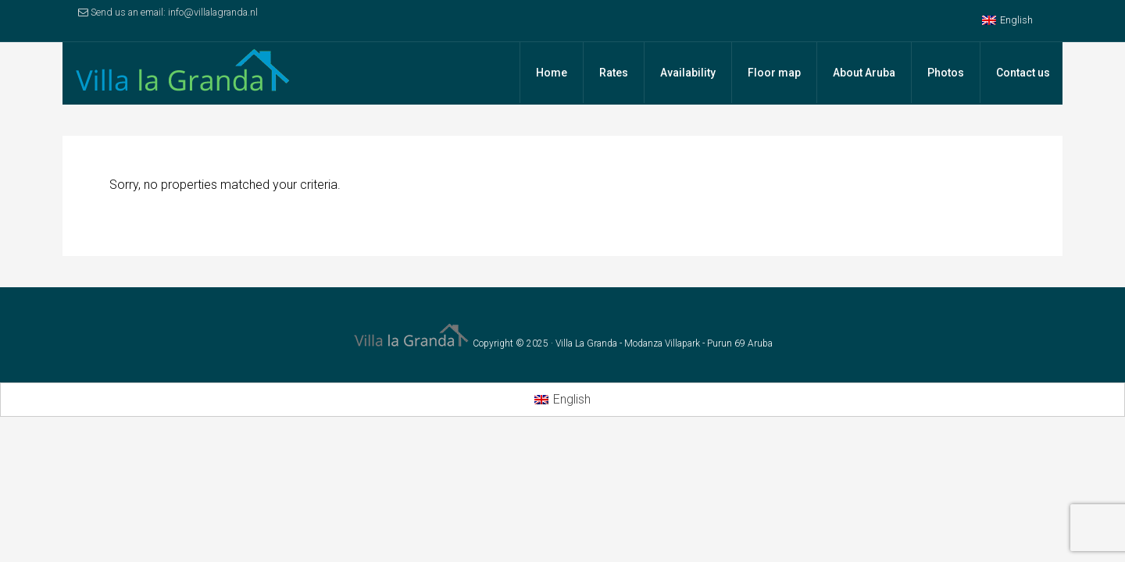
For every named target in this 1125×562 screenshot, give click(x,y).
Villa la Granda (187, 73)
